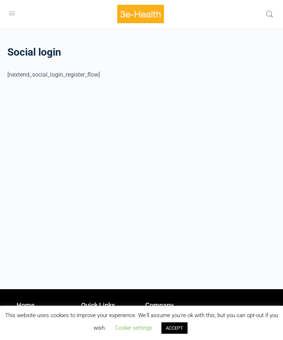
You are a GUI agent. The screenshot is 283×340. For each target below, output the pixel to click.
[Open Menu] (11, 13)
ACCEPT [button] (174, 328)
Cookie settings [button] (133, 328)
